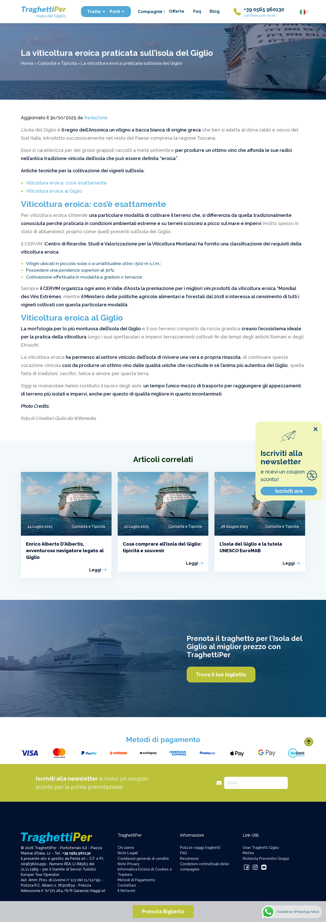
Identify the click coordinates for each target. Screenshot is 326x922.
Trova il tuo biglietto (221, 674)
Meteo (248, 853)
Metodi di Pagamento (136, 880)
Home (27, 63)
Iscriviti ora (289, 491)
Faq (197, 11)
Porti (117, 11)
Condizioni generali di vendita (143, 859)
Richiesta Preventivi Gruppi (266, 859)
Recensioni (189, 859)
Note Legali (128, 853)
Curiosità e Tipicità (57, 63)
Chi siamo (126, 848)
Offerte (176, 11)
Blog (215, 11)
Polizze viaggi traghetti (200, 848)
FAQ (183, 853)
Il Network (126, 891)
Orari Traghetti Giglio (261, 848)
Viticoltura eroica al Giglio (54, 191)
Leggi (95, 570)
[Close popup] (315, 429)
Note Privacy (129, 864)
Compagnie (151, 11)
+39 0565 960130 (264, 9)
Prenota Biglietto (163, 911)
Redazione (96, 117)
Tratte (96, 11)
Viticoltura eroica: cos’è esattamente (66, 183)
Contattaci (127, 885)
